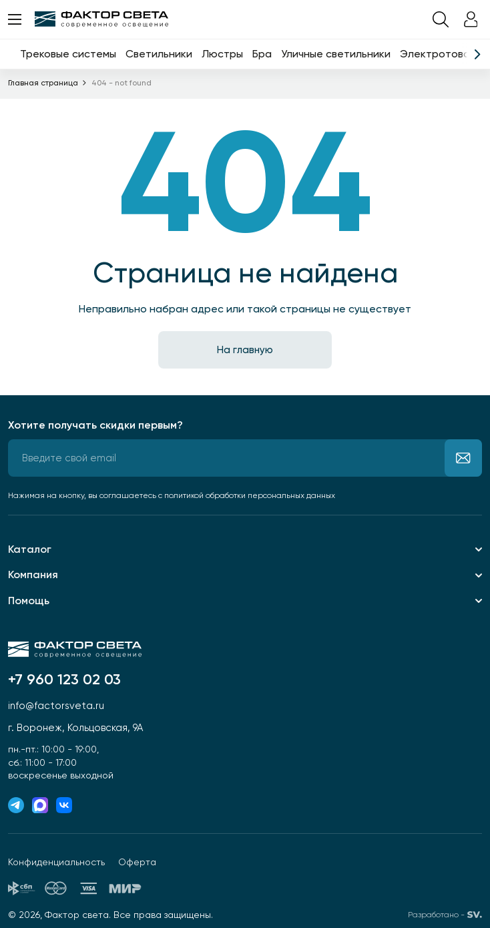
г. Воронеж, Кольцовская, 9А (75, 728)
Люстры (222, 53)
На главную (245, 350)
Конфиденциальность (56, 862)
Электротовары (441, 53)
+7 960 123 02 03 (64, 679)
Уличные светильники (336, 53)
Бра (262, 53)
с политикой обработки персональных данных (246, 495)
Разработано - (445, 914)
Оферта (137, 862)
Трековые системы (68, 53)
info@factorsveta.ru (56, 706)
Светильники (159, 53)
